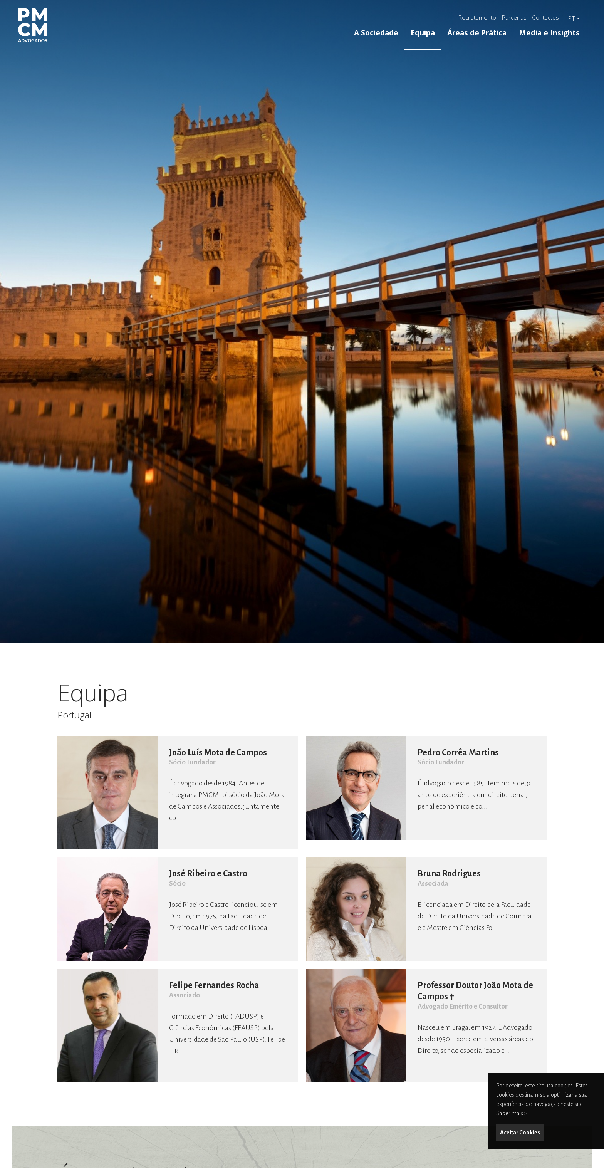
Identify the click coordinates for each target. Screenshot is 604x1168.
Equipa (423, 32)
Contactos (545, 17)
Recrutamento (477, 17)
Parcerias (514, 17)
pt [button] (571, 18)
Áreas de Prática (477, 32)
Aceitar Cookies (520, 1132)
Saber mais (509, 1113)
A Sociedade (376, 32)
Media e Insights (549, 32)
